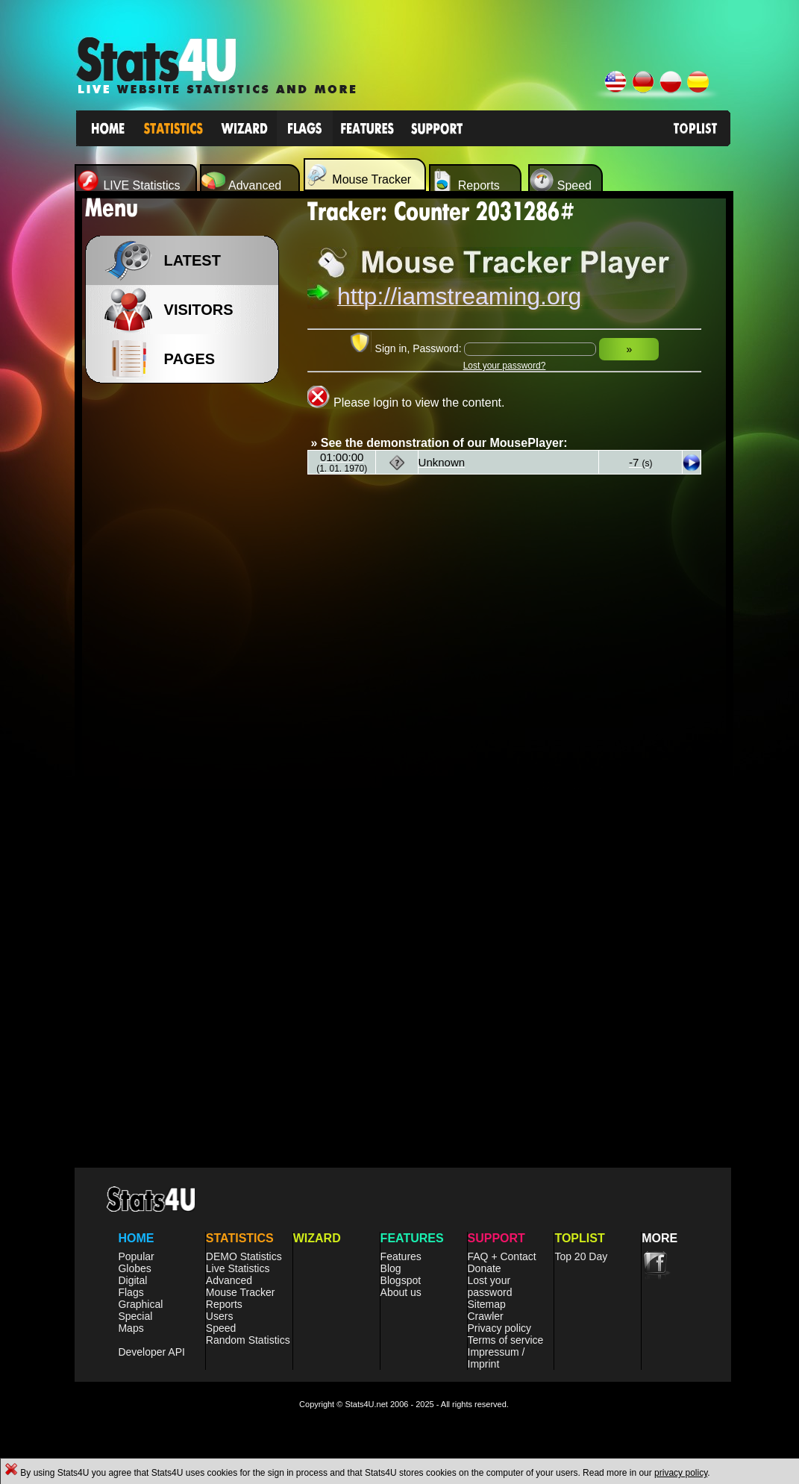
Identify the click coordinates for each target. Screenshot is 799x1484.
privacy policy (680, 1473)
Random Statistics (248, 1340)
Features (401, 1256)
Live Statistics (238, 1268)
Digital (132, 1280)
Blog (390, 1268)
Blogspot (400, 1280)
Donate (484, 1268)
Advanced (229, 1280)
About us (401, 1292)
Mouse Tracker (240, 1292)
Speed (221, 1328)
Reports (224, 1304)
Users (220, 1316)
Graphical (140, 1304)
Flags (130, 1292)
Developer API (151, 1352)
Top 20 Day (580, 1256)
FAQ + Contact (502, 1256)
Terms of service (506, 1340)
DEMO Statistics (244, 1256)
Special (135, 1316)
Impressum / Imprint (496, 1358)
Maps (130, 1328)
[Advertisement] (186, 627)
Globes (134, 1268)
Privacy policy (500, 1328)
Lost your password (490, 1286)
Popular (136, 1256)
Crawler (486, 1316)
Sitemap (487, 1304)
